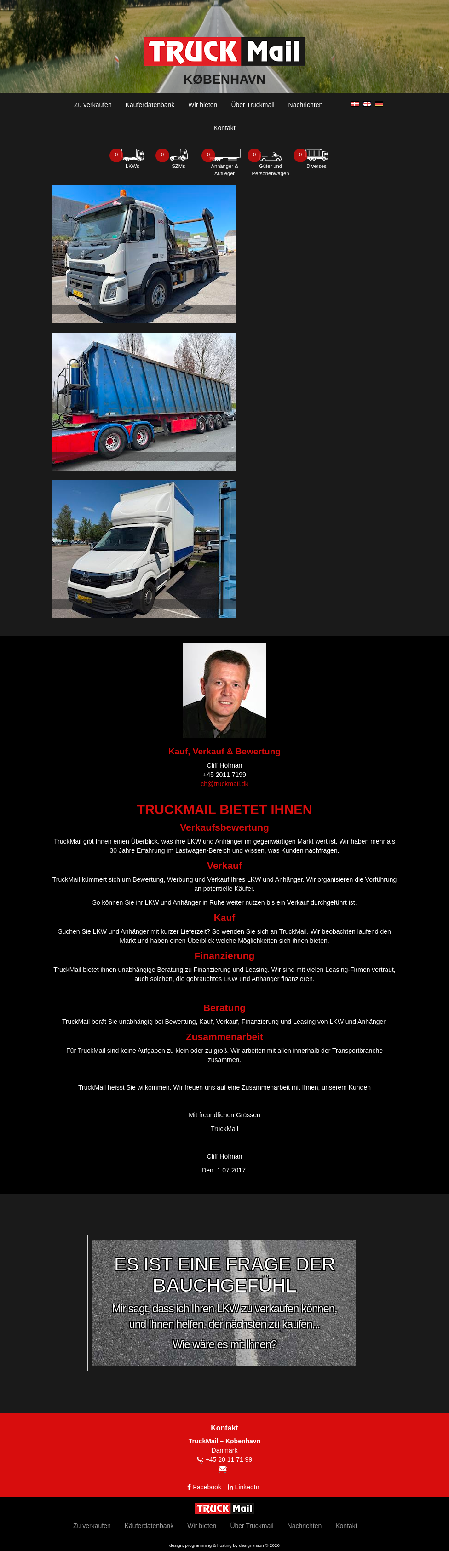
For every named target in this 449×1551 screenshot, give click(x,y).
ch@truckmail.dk (224, 783)
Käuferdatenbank (150, 105)
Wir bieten (202, 105)
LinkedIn (247, 1487)
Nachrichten (305, 105)
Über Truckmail (252, 105)
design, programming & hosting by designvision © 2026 (224, 1545)
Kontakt (224, 128)
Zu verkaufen (93, 105)
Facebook (207, 1487)
